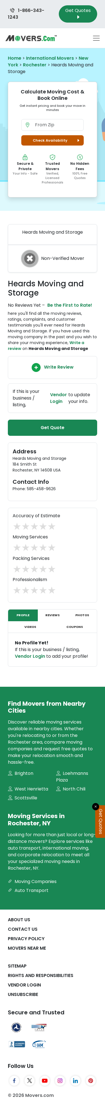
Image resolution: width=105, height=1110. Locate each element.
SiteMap (17, 966)
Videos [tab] (30, 627)
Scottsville (22, 798)
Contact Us (23, 929)
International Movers (50, 58)
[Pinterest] (90, 1081)
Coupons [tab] (74, 627)
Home (14, 58)
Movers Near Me (27, 948)
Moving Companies (32, 881)
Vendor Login (58, 398)
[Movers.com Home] (31, 38)
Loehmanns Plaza (72, 776)
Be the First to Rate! (69, 305)
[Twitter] (29, 1081)
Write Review (53, 367)
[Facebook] (14, 1081)
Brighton (20, 773)
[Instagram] (60, 1081)
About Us (19, 919)
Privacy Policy (26, 938)
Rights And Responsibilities (40, 975)
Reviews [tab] (52, 615)
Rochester (34, 65)
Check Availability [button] (57, 140)
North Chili (70, 789)
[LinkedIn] (75, 1081)
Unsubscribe (23, 994)
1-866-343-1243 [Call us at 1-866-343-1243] (26, 13)
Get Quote (52, 427)
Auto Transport (28, 890)
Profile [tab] (23, 615)
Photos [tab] (82, 615)
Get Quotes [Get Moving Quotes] (78, 13)
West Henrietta (28, 789)
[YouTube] (45, 1081)
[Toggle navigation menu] (96, 38)
